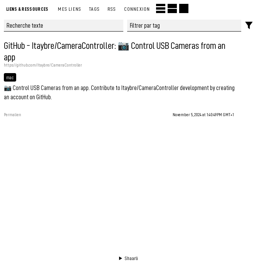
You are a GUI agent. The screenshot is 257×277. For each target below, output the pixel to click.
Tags (94, 8)
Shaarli (131, 258)
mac (10, 77)
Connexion (137, 8)
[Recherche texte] (63, 26)
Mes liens (69, 8)
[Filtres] (249, 26)
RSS (112, 8)
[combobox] (184, 26)
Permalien (12, 114)
